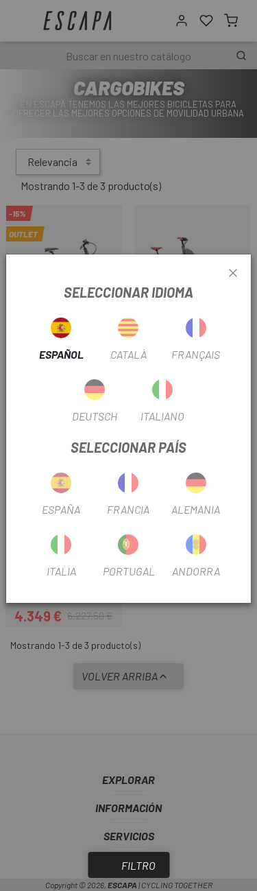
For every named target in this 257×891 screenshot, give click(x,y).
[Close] (233, 273)
